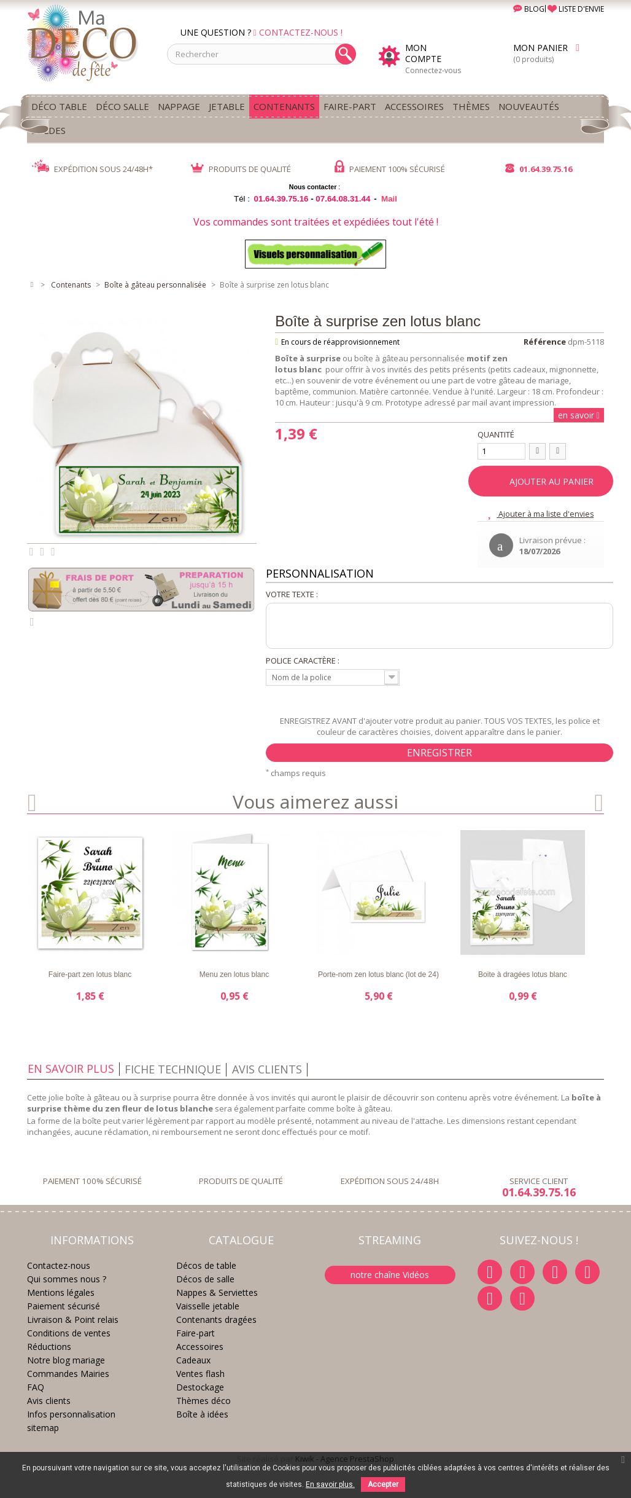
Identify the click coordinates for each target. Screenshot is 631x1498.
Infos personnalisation (71, 1414)
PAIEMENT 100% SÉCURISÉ (390, 169)
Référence (545, 341)
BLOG (519, 9)
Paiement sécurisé (63, 1306)
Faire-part (195, 1333)
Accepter (383, 1484)
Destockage (200, 1387)
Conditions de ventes (68, 1333)
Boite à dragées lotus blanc (522, 974)
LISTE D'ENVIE (576, 9)
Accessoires (199, 1346)
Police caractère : (302, 660)
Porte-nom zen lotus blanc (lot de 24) (378, 974)
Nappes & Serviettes (217, 1292)
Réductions (49, 1346)
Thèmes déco (203, 1400)
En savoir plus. (330, 1484)
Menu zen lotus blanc (234, 974)
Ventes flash (200, 1373)
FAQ (35, 1387)
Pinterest (53, 551)
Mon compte (423, 53)
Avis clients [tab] (267, 1069)
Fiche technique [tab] (173, 1069)
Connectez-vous (433, 70)
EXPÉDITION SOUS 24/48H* (92, 169)
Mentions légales (61, 1292)
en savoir (577, 415)
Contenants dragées (216, 1319)
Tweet (31, 551)
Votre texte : (292, 594)
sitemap (43, 1427)
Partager (43, 551)
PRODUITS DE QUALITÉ (241, 169)
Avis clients (49, 1400)
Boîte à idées (202, 1414)
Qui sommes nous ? (66, 1279)
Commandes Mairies (68, 1373)
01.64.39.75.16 (538, 169)
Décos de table (206, 1265)
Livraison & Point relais (72, 1319)
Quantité (496, 434)
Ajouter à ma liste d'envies (545, 513)
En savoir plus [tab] (71, 1068)
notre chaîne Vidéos (389, 1274)
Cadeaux (193, 1360)
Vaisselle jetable (207, 1306)
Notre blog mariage (66, 1360)
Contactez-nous (58, 1265)
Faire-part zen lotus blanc (89, 974)
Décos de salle (205, 1279)
